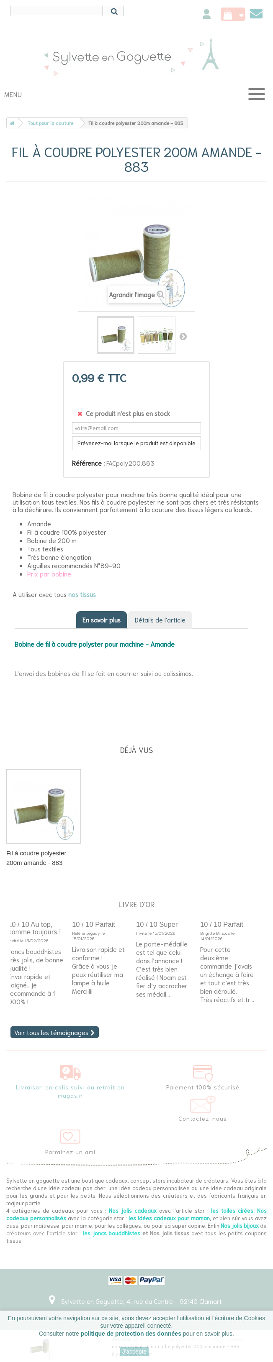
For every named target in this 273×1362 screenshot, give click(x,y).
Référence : (88, 463)
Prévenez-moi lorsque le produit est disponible (136, 442)
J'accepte (134, 1351)
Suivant (183, 336)
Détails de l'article (160, 619)
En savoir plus (101, 619)
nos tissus (82, 594)
